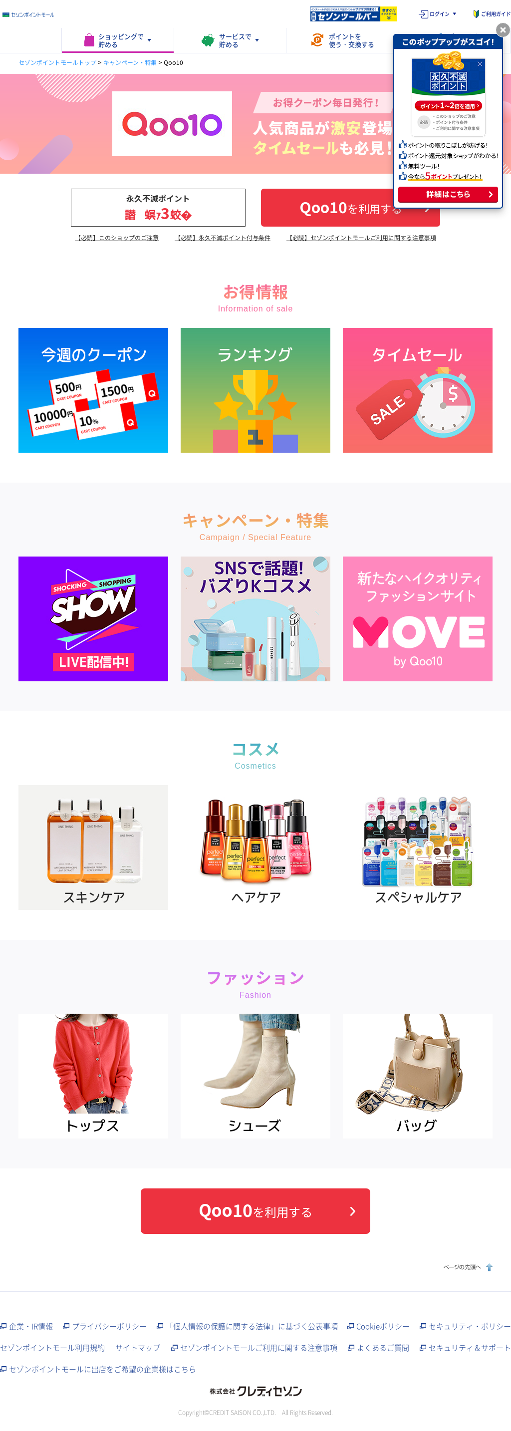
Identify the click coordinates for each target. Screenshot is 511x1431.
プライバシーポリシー (109, 1326)
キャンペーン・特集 (130, 62)
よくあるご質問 (383, 1347)
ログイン (440, 13)
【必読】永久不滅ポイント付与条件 (222, 237)
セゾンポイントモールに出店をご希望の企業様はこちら (102, 1369)
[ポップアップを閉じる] (503, 29)
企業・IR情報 (31, 1326)
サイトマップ (137, 1347)
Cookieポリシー (383, 1326)
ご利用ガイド (496, 13)
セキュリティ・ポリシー (470, 1326)
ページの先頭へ (467, 1267)
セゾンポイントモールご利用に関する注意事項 (258, 1347)
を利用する (350, 207)
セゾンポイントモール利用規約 (52, 1347)
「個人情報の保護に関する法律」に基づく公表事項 (252, 1326)
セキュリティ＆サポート (470, 1347)
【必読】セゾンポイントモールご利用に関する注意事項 (361, 237)
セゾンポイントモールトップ (57, 62)
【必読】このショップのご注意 (117, 237)
